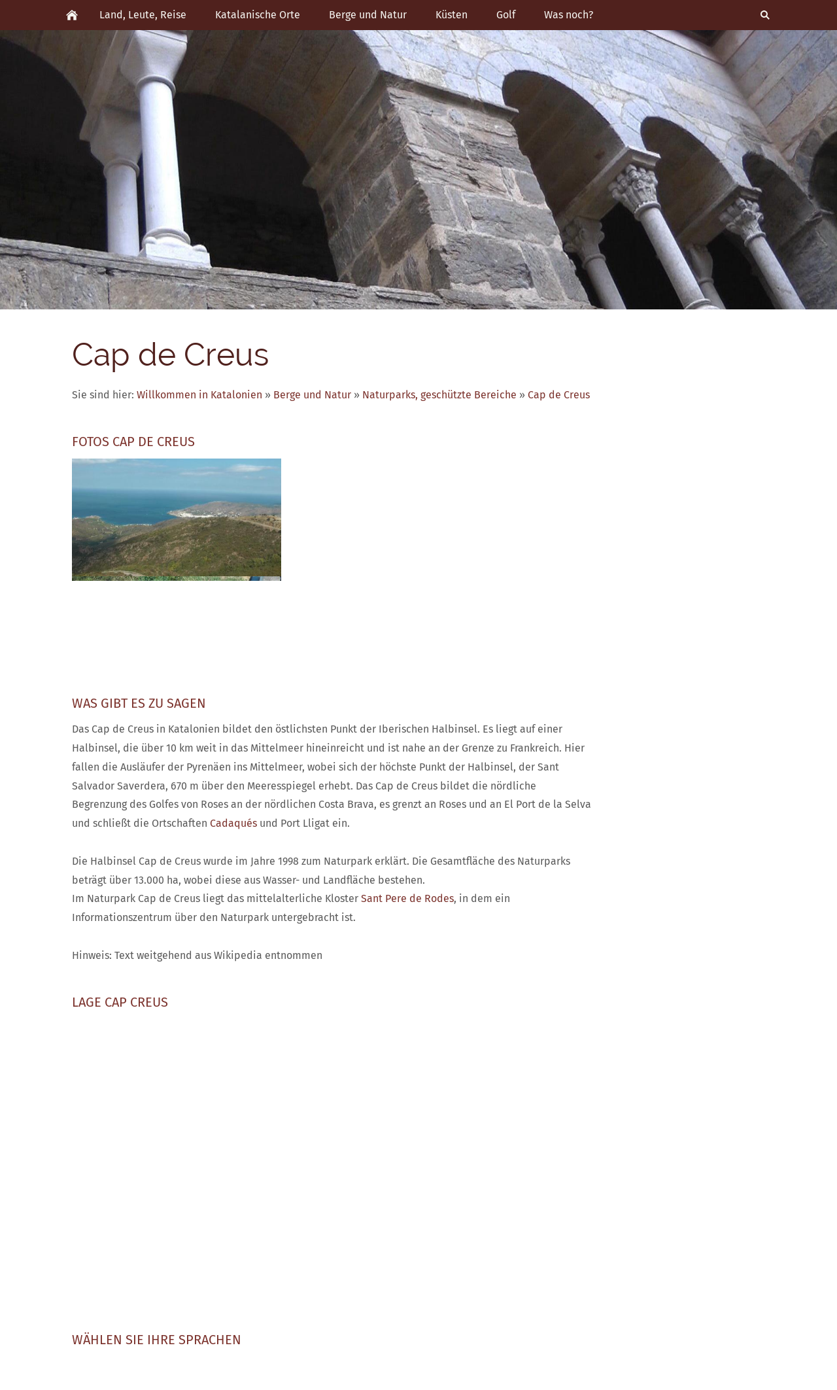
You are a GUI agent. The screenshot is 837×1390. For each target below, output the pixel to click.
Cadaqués (233, 823)
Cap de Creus (559, 395)
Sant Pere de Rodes (407, 898)
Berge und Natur (312, 395)
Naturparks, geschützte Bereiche (439, 395)
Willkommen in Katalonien (199, 395)
